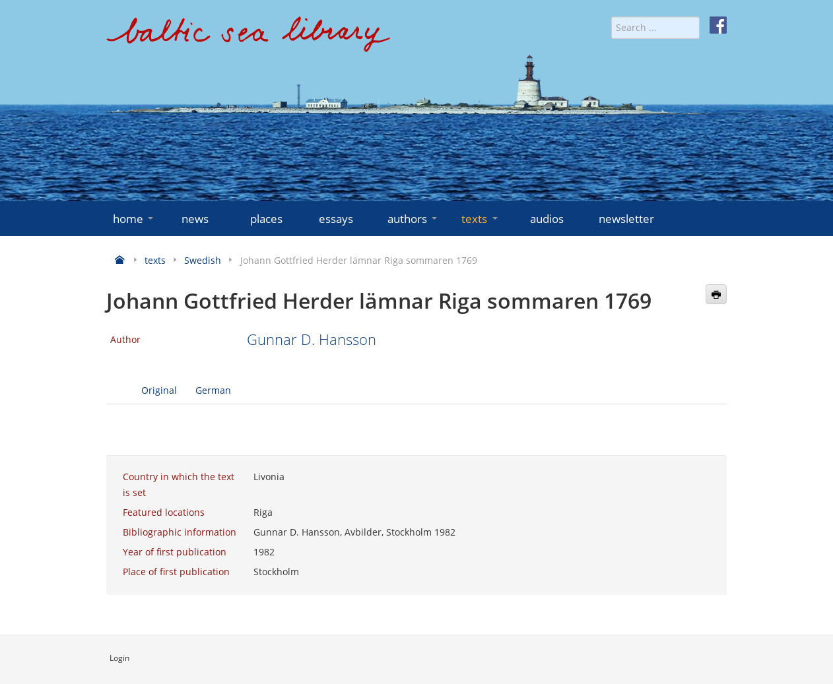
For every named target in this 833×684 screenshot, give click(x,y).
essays (336, 218)
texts (480, 219)
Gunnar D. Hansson (311, 339)
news (195, 218)
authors (413, 219)
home (134, 219)
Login (119, 658)
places (266, 218)
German (213, 390)
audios (547, 218)
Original (159, 390)
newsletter (626, 218)
